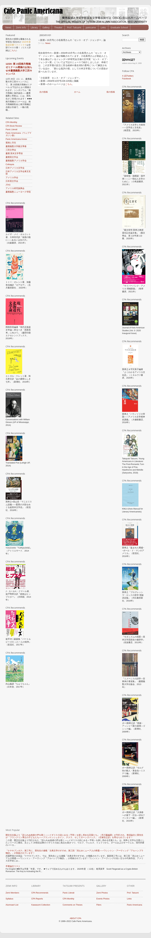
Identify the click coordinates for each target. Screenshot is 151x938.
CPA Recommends (39, 893)
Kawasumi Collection (40, 905)
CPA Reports (37, 899)
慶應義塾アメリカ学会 (16, 161)
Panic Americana (134, 905)
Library (34, 27)
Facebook (126, 79)
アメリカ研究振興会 (15, 188)
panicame (91, 27)
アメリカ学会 (12, 177)
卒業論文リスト (13, 866)
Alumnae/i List (12, 905)
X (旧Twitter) (127, 76)
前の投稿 (111, 92)
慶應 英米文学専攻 (14, 153)
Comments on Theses (72, 905)
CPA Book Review (14, 126)
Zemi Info (21, 27)
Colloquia (10, 164)
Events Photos (102, 899)
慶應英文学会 (12, 157)
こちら (68, 84)
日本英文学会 (12, 181)
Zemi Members (12, 893)
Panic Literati (11, 129)
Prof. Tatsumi (74, 27)
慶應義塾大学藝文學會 (16, 146)
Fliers (98, 905)
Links (103, 27)
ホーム (77, 92)
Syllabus (9, 899)
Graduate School (119, 27)
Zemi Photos (102, 893)
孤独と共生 (11, 143)
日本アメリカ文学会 (15, 168)
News (8, 27)
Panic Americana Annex (16, 139)
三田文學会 (11, 150)
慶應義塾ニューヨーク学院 (18, 192)
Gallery (45, 27)
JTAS (8, 185)
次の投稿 (43, 92)
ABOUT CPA (75, 918)
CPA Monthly (11, 122)
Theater (58, 27)
